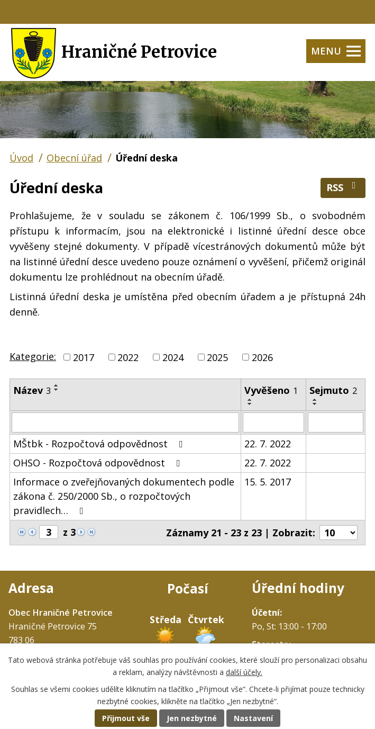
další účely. (244, 672)
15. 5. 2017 (267, 481)
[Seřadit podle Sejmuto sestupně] (315, 404)
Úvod (21, 157)
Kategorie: (33, 356)
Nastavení (253, 718)
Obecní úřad (74, 157)
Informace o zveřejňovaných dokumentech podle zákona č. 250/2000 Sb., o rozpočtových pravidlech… (123, 496)
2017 (83, 356)
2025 (217, 356)
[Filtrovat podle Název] (125, 422)
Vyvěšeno (271, 390)
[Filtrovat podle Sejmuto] (335, 422)
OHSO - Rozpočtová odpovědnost (99, 462)
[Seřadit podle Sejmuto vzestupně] (315, 400)
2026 (262, 356)
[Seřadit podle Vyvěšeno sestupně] (250, 404)
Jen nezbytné (192, 718)
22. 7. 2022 (267, 443)
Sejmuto (333, 390)
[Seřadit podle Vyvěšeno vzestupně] (250, 400)
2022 (128, 356)
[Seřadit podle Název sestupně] (56, 390)
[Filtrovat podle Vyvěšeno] (273, 422)
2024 (173, 356)
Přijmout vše (126, 718)
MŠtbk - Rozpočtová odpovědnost (100, 443)
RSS (343, 187)
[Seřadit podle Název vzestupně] (56, 385)
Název (32, 390)
